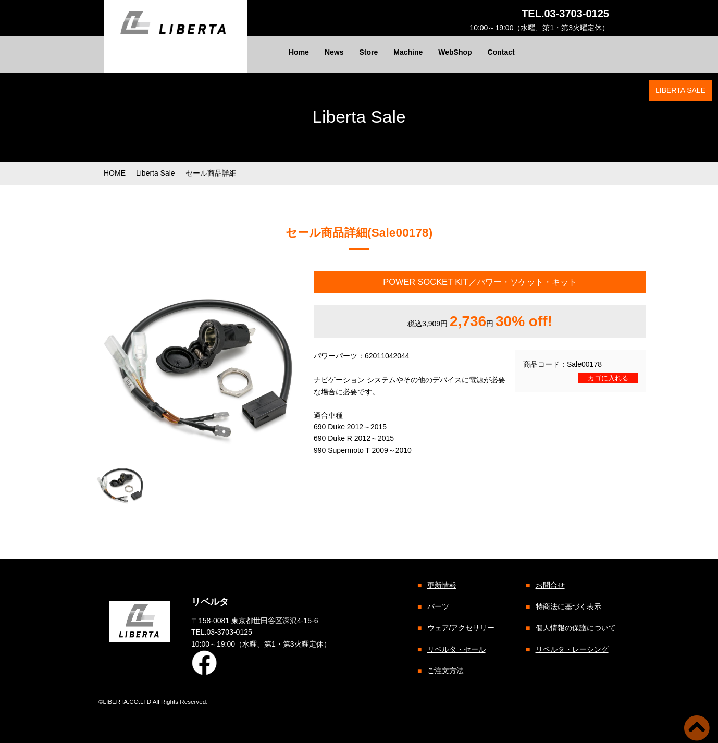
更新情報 (441, 585)
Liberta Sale (155, 173)
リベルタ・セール (456, 649)
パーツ (438, 606)
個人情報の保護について (575, 628)
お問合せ (549, 585)
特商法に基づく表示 (568, 606)
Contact (501, 52)
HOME (115, 173)
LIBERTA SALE (680, 90)
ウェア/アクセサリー (460, 628)
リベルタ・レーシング (571, 649)
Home (299, 52)
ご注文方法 (445, 670)
